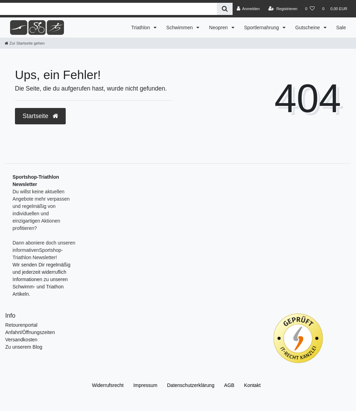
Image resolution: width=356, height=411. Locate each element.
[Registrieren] (283, 8)
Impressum (145, 385)
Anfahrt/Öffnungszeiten (30, 332)
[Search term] (108, 9)
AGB (229, 385)
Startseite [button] (40, 116)
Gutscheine (308, 27)
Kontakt (252, 385)
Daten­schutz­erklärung (191, 385)
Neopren (219, 27)
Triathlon (141, 27)
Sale (341, 27)
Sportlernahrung (262, 27)
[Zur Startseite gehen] (24, 43)
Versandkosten (21, 339)
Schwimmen (180, 27)
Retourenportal (21, 325)
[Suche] (225, 9)
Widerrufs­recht (107, 385)
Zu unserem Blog (23, 347)
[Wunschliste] (309, 8)
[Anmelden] (248, 8)
